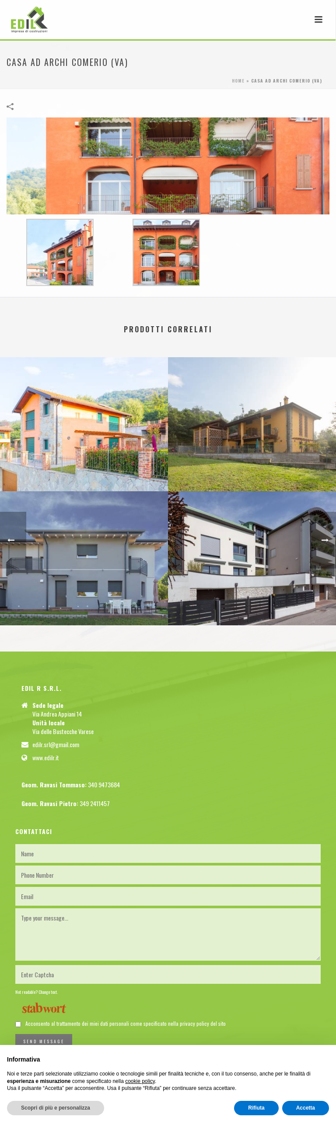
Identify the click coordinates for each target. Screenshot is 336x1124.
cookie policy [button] (140, 1081)
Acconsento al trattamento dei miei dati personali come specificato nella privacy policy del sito (125, 1023)
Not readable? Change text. (36, 992)
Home (238, 80)
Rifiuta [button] (256, 1108)
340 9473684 (104, 784)
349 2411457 (95, 803)
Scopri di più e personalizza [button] (55, 1108)
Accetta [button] (305, 1108)
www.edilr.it (45, 758)
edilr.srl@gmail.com (55, 744)
